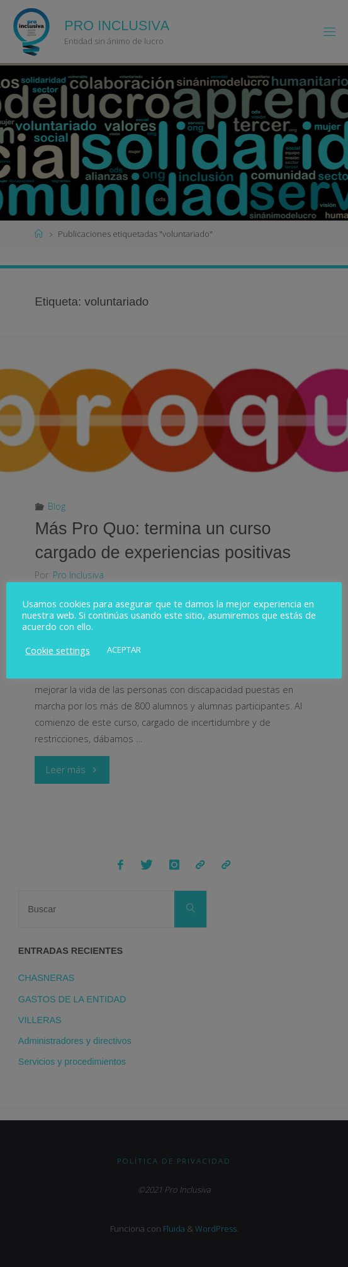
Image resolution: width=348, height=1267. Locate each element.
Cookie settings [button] (57, 650)
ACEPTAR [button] (124, 649)
